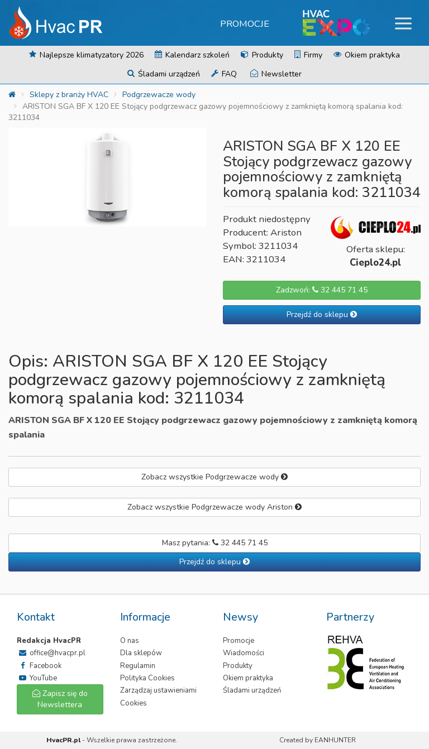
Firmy (308, 55)
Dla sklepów (141, 653)
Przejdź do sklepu (322, 314)
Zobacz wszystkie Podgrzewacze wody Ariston (214, 507)
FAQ (224, 74)
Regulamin (137, 666)
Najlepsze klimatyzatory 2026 (86, 55)
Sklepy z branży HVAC (69, 94)
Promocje (244, 23)
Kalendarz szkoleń (192, 55)
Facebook (39, 666)
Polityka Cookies (147, 678)
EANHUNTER (335, 740)
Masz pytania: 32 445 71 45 (215, 542)
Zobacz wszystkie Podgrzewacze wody (214, 477)
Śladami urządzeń (163, 74)
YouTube (37, 678)
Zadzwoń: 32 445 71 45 (322, 290)
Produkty (262, 55)
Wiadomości (243, 653)
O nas (129, 641)
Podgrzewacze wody (159, 94)
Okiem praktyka (366, 55)
